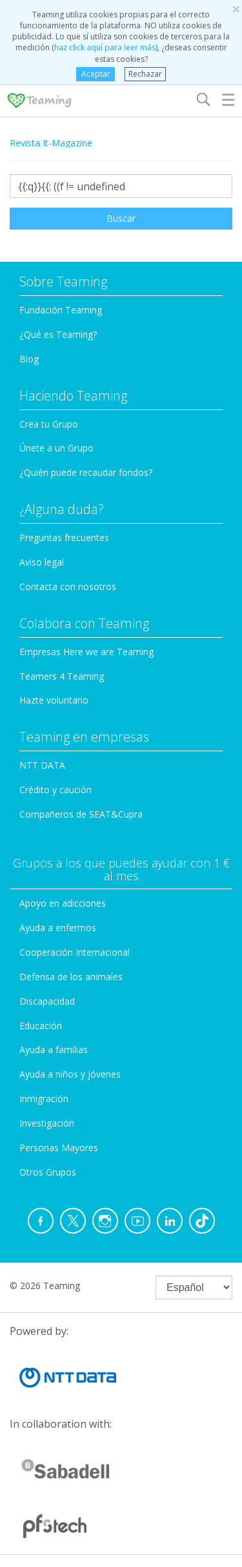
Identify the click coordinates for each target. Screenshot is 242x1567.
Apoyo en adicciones (62, 903)
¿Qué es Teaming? (58, 334)
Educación (40, 1026)
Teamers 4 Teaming (61, 676)
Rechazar (145, 73)
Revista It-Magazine (51, 143)
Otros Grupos (47, 1172)
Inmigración (43, 1098)
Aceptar (95, 73)
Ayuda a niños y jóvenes (70, 1074)
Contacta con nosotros (67, 586)
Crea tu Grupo (48, 424)
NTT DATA (42, 765)
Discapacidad (47, 1001)
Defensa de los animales (71, 977)
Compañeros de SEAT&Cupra (81, 814)
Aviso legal (41, 562)
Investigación (46, 1123)
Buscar (121, 218)
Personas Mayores (58, 1147)
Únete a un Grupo (56, 448)
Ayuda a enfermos (57, 927)
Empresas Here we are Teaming (86, 652)
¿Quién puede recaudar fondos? (85, 472)
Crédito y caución (55, 790)
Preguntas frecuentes (64, 537)
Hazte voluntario (53, 700)
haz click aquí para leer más (105, 47)
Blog (29, 359)
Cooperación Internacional (74, 952)
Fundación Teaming (60, 310)
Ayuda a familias (53, 1049)
